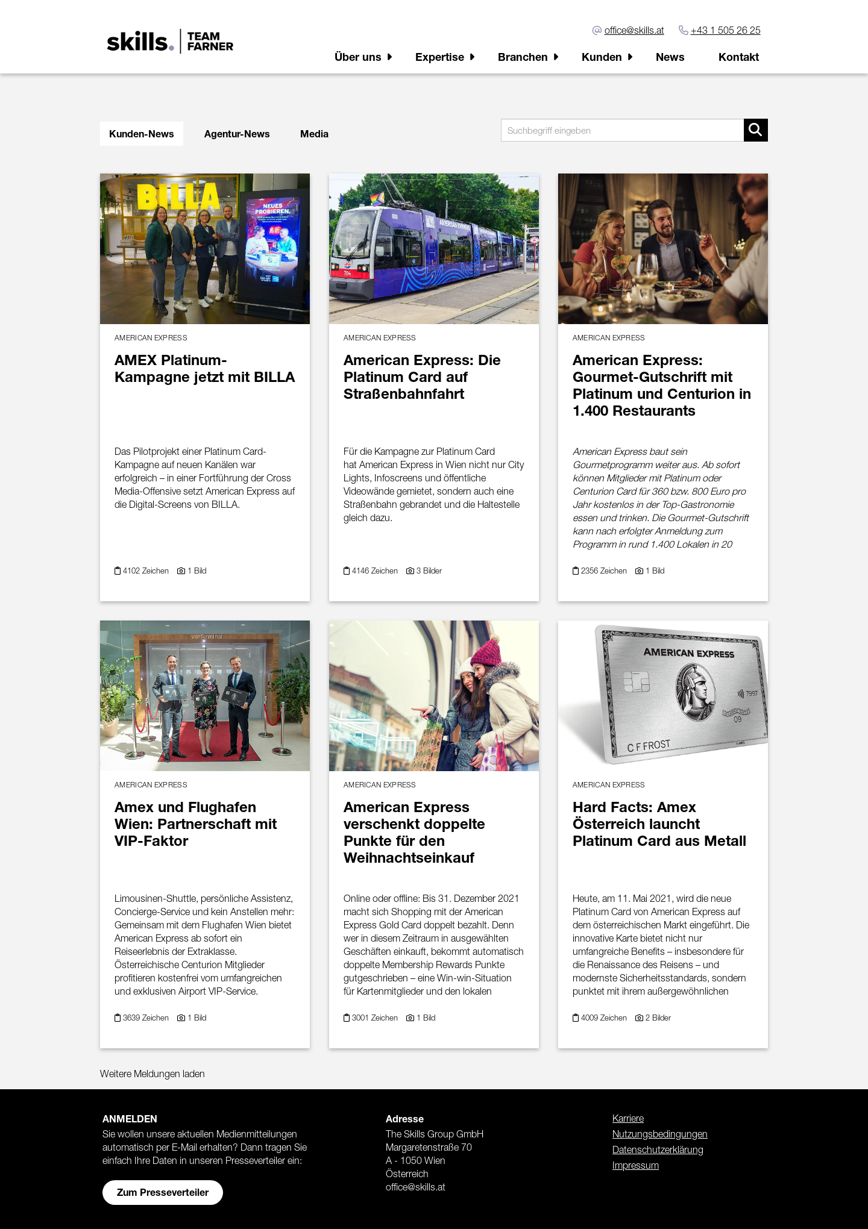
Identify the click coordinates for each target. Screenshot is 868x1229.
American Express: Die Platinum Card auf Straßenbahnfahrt (422, 376)
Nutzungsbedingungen (660, 1133)
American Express (151, 337)
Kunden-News (141, 133)
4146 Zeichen (376, 570)
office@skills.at (634, 30)
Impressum (635, 1165)
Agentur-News (237, 133)
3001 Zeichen (376, 1017)
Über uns (358, 56)
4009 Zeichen (605, 1017)
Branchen (523, 56)
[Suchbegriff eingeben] (634, 130)
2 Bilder (658, 1017)
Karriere (628, 1118)
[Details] (205, 245)
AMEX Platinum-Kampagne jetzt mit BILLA (205, 368)
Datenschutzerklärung (657, 1149)
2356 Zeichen (605, 570)
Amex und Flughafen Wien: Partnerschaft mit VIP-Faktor (196, 823)
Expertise (439, 56)
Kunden (602, 56)
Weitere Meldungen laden (152, 1073)
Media (314, 133)
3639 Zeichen (147, 1017)
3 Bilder (429, 570)
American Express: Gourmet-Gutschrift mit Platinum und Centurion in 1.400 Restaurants (662, 385)
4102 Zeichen (147, 570)
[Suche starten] (756, 130)
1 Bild (196, 570)
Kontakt (739, 56)
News (670, 56)
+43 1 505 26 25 (726, 30)
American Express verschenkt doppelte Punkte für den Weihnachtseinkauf (414, 832)
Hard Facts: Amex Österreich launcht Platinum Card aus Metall (659, 823)
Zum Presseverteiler (163, 1192)
